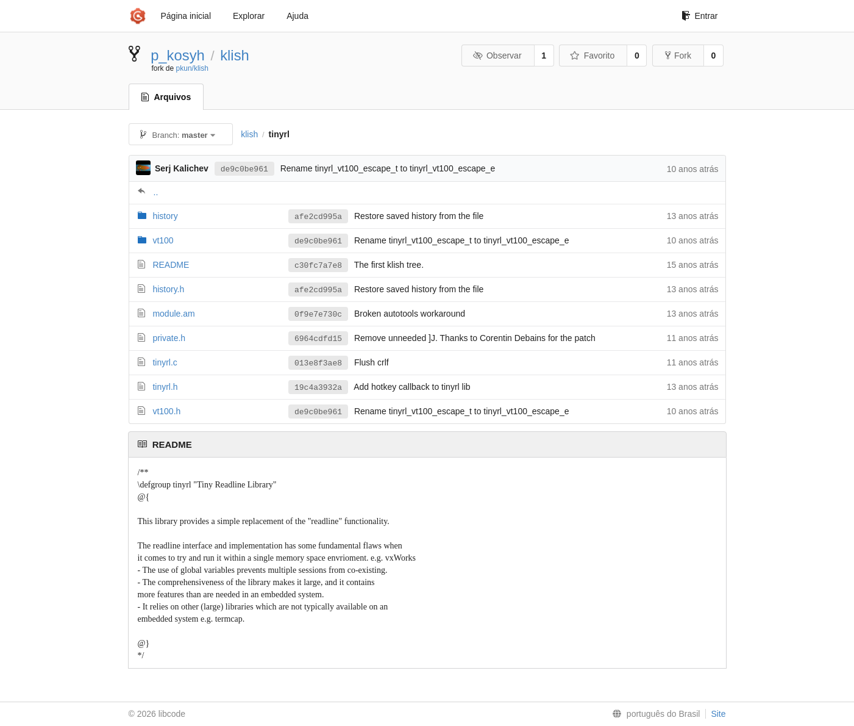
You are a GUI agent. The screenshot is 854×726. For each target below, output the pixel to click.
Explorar (249, 16)
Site (718, 714)
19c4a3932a (318, 387)
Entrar (699, 16)
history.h (168, 289)
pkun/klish (192, 68)
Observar (496, 55)
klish (234, 55)
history (164, 216)
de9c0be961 (244, 169)
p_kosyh (178, 55)
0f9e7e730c (318, 314)
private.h (168, 338)
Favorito (592, 55)
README (170, 265)
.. (156, 192)
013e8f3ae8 (318, 363)
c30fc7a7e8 (318, 265)
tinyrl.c (164, 362)
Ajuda (297, 16)
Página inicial (186, 16)
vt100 (162, 240)
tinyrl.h (164, 387)
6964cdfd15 (318, 338)
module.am (173, 313)
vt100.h (166, 411)
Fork (678, 55)
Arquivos (166, 97)
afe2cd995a (318, 216)
